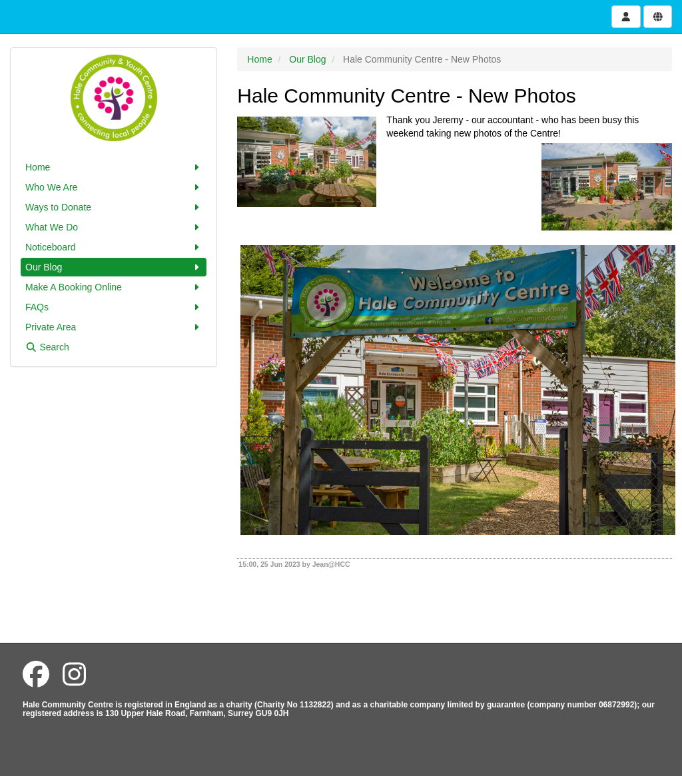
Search (47, 347)
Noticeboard (113, 247)
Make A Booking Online (113, 287)
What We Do (113, 227)
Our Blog (113, 267)
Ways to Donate (113, 207)
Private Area (113, 327)
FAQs (113, 307)
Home (113, 167)
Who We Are (113, 187)
